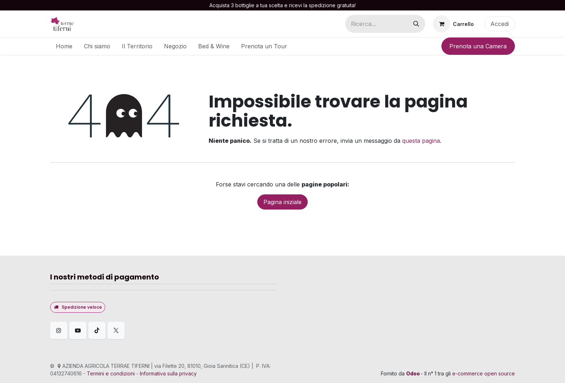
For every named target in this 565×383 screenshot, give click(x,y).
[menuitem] (64, 46)
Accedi (499, 23)
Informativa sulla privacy (168, 373)
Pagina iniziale (282, 202)
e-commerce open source (483, 373)
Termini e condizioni (111, 373)
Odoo (413, 373)
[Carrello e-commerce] (453, 24)
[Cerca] (416, 24)
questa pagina (421, 140)
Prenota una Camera (478, 46)
